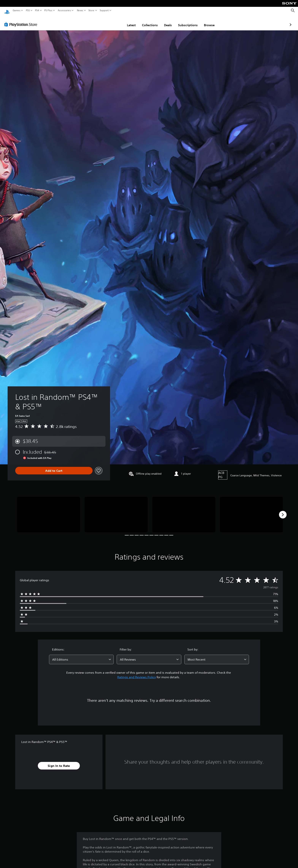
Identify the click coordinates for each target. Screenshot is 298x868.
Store (91, 10)
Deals (146, 21)
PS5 (28, 10)
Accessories (64, 10)
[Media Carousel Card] (48, 511)
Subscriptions (165, 21)
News (80, 10)
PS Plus (48, 10)
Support (104, 10)
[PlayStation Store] (21, 21)
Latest (109, 21)
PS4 (37, 10)
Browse (187, 21)
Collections (128, 21)
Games (16, 10)
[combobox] (81, 656)
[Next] (283, 511)
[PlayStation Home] (7, 10)
